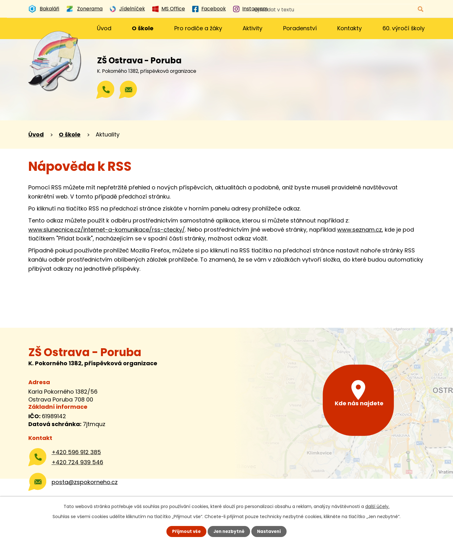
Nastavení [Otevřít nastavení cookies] (270, 531)
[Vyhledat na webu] (394, 9)
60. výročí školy (404, 28)
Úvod (104, 28)
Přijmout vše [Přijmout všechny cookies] (185, 531)
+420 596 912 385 (76, 452)
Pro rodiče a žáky (198, 28)
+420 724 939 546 (77, 462)
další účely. (377, 506)
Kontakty (349, 28)
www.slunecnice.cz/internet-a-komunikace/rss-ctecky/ (106, 230)
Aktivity (252, 28)
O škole (143, 28)
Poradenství (300, 28)
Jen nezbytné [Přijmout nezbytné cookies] (228, 531)
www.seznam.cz (359, 230)
